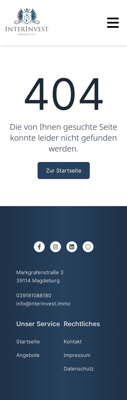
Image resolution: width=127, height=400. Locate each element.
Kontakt (73, 341)
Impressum (77, 355)
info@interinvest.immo (43, 303)
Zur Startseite (63, 170)
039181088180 (33, 295)
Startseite (28, 341)
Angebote (28, 355)
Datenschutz (79, 368)
